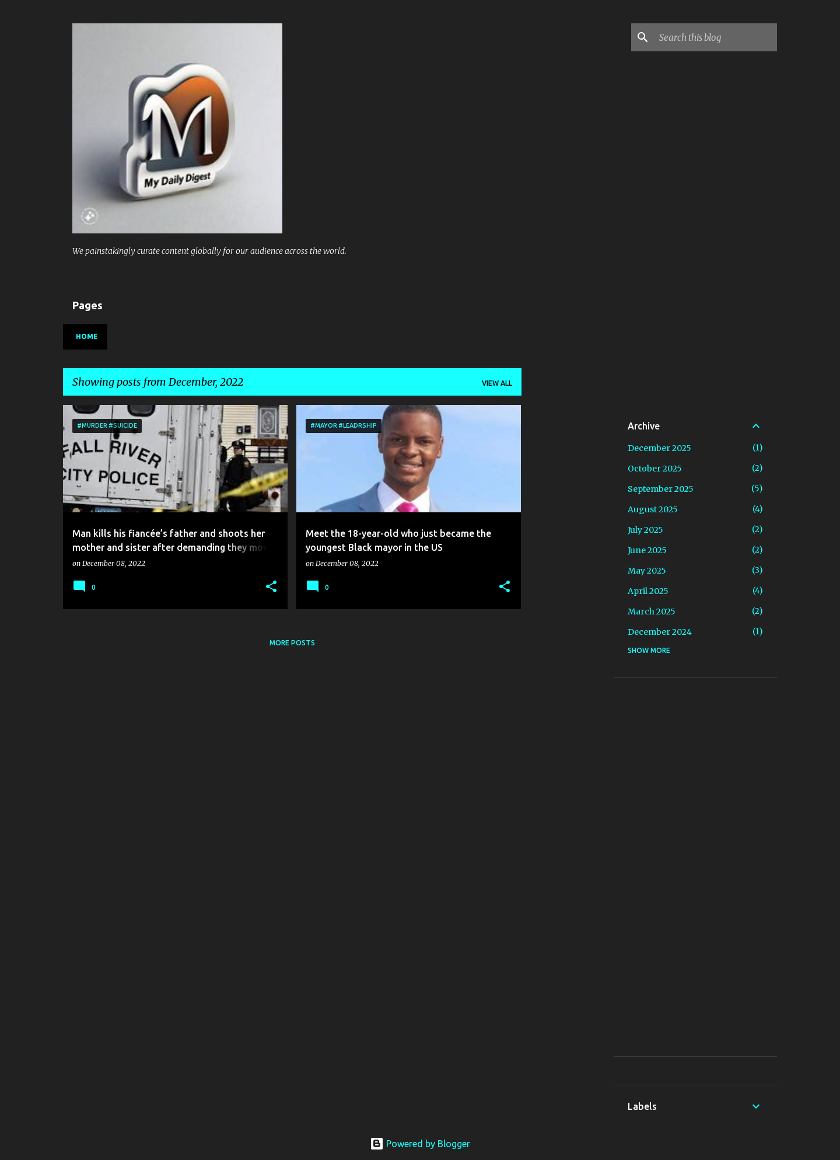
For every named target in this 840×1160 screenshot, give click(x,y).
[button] (271, 587)
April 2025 (648, 591)
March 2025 (652, 611)
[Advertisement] (603, 478)
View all (497, 383)
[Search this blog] (715, 37)
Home (87, 336)
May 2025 (647, 570)
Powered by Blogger (420, 1143)
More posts (292, 643)
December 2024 (660, 632)
